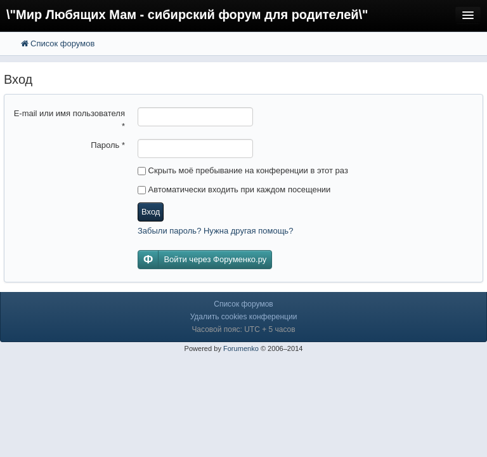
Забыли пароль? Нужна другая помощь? (215, 230)
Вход (150, 211)
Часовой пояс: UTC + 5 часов (243, 329)
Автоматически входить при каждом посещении (234, 189)
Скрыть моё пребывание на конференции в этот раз (243, 170)
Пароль (108, 145)
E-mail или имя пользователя (69, 120)
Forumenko (241, 348)
